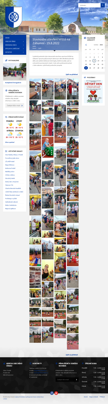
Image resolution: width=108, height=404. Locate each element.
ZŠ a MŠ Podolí (9, 161)
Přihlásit (102, 397)
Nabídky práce (9, 171)
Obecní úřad (10, 41)
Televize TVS (9, 185)
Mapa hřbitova (9, 165)
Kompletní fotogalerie (13, 83)
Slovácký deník (10, 178)
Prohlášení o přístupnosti (26, 397)
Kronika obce (11, 45)
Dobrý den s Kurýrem (12, 182)
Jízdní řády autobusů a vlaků (14, 192)
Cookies (17, 397)
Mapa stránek (93, 397)
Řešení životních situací (12, 195)
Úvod (7, 38)
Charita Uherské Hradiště (13, 188)
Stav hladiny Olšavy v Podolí (14, 155)
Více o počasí (9, 142)
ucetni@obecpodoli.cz (41, 373)
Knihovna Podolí (10, 168)
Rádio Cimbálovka (10, 205)
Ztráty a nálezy (10, 175)
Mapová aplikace (10, 209)
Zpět (39, 48)
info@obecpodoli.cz (40, 370)
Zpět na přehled (72, 74)
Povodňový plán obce (12, 158)
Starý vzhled (36, 397)
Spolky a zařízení (12, 48)
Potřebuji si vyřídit (11, 198)
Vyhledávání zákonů (11, 202)
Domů (34, 48)
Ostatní (8, 52)
